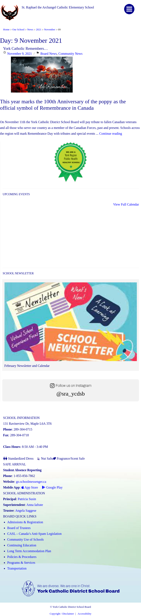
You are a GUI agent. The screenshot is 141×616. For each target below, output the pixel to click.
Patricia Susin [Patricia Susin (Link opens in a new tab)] (27, 499)
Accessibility (84, 613)
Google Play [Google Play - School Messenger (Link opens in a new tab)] (52, 487)
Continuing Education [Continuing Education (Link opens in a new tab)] (21, 545)
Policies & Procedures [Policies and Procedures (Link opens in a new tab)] (21, 557)
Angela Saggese (25, 510)
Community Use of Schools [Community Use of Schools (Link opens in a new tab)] (25, 539)
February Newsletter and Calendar (27, 365)
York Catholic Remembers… (25, 48)
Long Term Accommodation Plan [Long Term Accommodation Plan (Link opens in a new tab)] (29, 551)
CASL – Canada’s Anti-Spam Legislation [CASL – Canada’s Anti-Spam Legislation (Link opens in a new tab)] (34, 533)
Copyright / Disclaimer (62, 613)
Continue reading (110, 133)
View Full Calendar (126, 204)
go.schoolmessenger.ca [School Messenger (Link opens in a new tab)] (31, 481)
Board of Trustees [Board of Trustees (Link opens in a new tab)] (19, 528)
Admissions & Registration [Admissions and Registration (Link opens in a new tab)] (25, 522)
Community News (70, 53)
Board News (48, 53)
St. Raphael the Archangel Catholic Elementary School (58, 7)
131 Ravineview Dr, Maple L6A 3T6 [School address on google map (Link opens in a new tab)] (27, 423)
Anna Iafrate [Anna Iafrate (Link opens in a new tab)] (34, 505)
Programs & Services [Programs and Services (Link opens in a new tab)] (21, 562)
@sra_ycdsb (70, 393)
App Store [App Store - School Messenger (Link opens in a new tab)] (29, 487)
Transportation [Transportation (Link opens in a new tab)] (17, 568)
